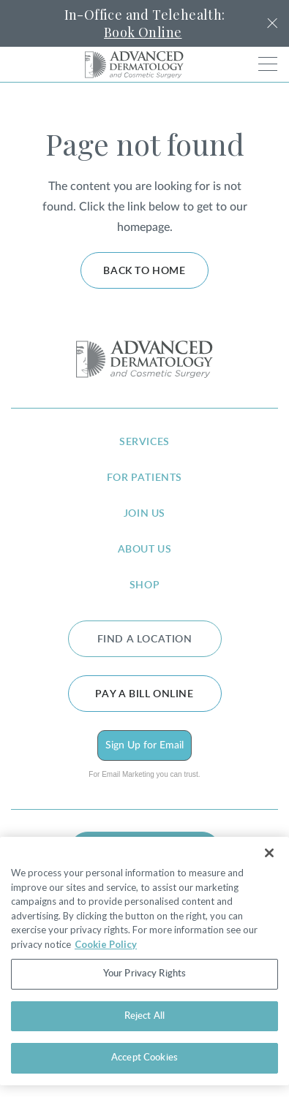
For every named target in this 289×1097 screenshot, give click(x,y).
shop (144, 585)
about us (145, 549)
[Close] (269, 853)
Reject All (144, 1016)
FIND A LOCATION (144, 639)
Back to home (144, 271)
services (144, 442)
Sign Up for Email (144, 745)
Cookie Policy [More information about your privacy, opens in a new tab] (106, 944)
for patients (144, 478)
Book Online (142, 32)
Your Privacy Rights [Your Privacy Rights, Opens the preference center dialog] (144, 974)
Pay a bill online (144, 694)
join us (144, 514)
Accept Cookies (144, 1058)
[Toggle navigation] (268, 64)
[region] (144, 961)
